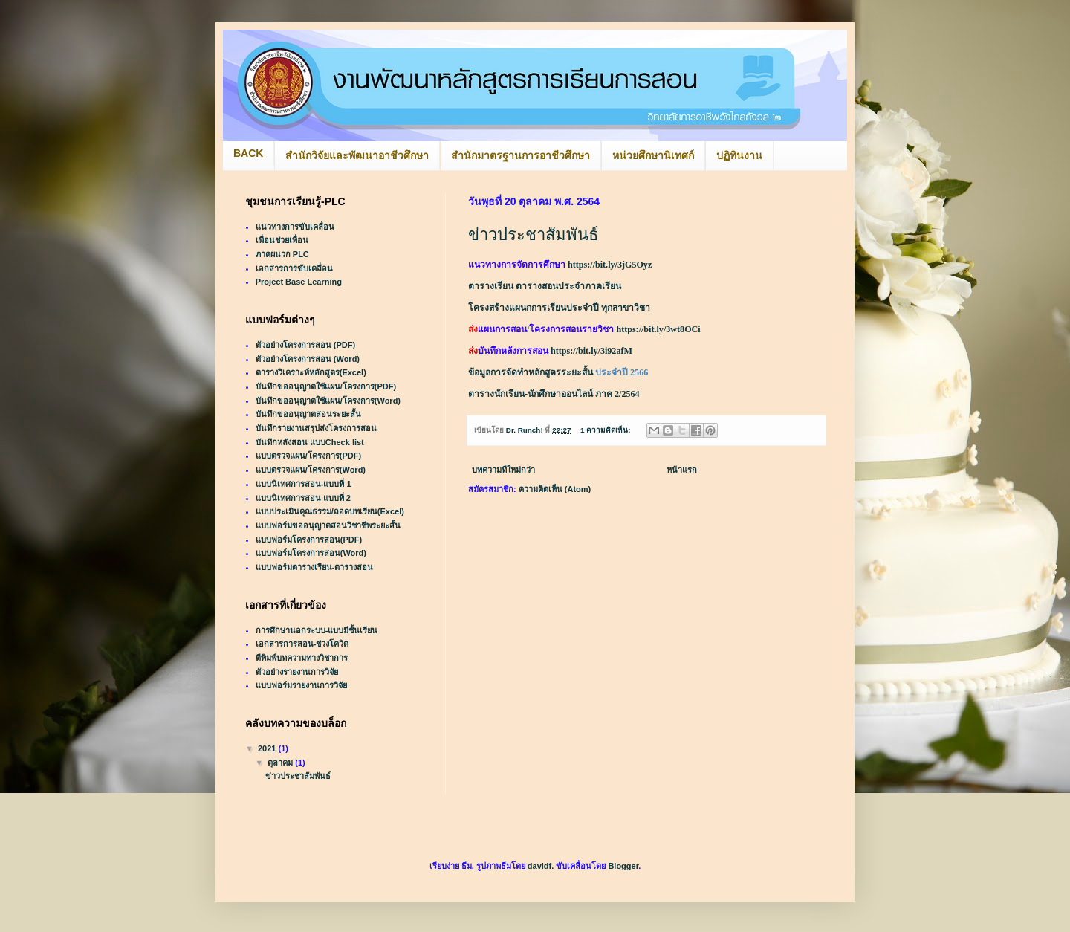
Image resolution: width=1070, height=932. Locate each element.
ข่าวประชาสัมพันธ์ (533, 234)
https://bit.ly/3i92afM (591, 351)
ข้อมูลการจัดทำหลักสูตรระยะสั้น (530, 372)
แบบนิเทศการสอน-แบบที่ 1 (303, 483)
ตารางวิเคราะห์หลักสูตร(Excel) (311, 372)
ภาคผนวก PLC (282, 254)
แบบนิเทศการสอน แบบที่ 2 (303, 497)
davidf (539, 865)
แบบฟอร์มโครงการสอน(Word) (311, 552)
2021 (268, 748)
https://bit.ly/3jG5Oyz (610, 264)
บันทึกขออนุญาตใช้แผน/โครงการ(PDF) (326, 386)
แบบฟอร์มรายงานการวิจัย (301, 685)
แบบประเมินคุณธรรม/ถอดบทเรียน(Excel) (330, 511)
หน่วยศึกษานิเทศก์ (653, 155)
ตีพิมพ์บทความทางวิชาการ (302, 657)
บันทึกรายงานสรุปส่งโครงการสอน (316, 428)
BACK (248, 153)
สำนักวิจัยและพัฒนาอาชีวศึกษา (357, 155)
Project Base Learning (299, 281)
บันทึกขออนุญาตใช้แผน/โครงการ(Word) (328, 400)
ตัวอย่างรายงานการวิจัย (297, 671)
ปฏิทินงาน (739, 155)
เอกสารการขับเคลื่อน (294, 268)
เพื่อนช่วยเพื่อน (282, 240)
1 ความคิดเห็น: (606, 430)
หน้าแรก (682, 469)
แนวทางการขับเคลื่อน (295, 226)
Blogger (623, 865)
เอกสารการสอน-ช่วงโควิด (302, 643)
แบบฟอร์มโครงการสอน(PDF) (309, 539)
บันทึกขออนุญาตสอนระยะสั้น (308, 414)
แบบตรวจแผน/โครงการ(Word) (311, 469)
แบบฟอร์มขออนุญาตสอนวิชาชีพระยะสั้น (328, 525)
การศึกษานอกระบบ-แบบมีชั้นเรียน (317, 630)
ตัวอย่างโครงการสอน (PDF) (305, 344)
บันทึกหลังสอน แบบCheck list (310, 442)
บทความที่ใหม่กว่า (503, 469)
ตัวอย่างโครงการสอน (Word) (308, 359)
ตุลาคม (281, 762)
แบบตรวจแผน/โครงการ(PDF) (308, 455)
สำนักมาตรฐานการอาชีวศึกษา (520, 155)
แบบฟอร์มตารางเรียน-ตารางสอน (315, 567)
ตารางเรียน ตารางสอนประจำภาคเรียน (544, 286)
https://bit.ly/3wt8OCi (658, 329)
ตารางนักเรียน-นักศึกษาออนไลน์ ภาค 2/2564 (554, 394)
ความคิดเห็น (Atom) (555, 489)
